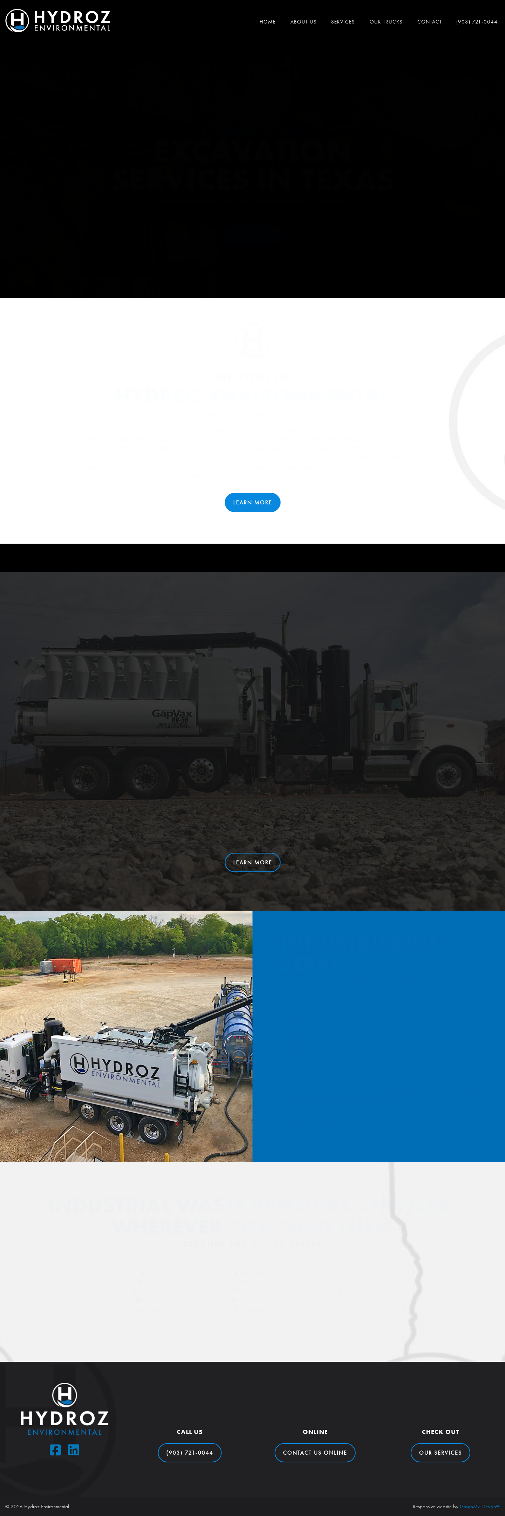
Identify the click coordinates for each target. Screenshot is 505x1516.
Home (268, 21)
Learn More (252, 502)
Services (343, 21)
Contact (429, 21)
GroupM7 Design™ (480, 1506)
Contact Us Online (315, 1452)
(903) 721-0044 (477, 21)
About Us (303, 21)
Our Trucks (386, 21)
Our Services (252, 235)
